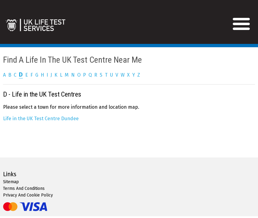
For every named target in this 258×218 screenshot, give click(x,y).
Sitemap (11, 181)
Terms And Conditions (24, 188)
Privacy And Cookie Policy (28, 195)
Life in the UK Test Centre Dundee (41, 118)
